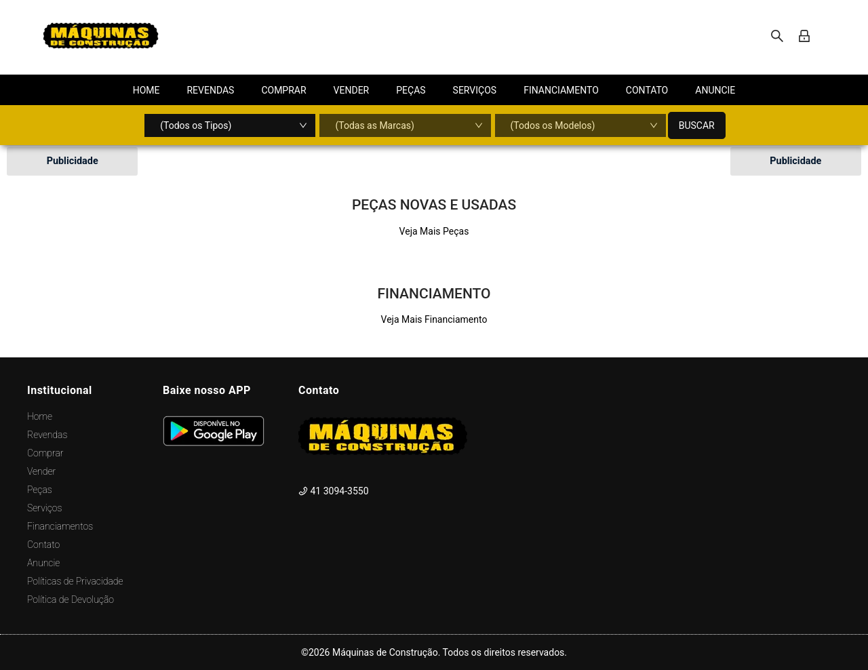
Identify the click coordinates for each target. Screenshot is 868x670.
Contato (43, 544)
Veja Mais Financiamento (434, 319)
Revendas (47, 434)
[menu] (434, 90)
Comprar (45, 453)
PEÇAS (410, 90)
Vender (41, 471)
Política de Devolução (70, 599)
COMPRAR (283, 90)
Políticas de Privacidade (75, 581)
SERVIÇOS (475, 90)
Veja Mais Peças (434, 231)
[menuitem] (146, 90)
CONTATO (647, 90)
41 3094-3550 (333, 491)
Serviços (44, 507)
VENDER (352, 90)
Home (39, 416)
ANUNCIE (715, 90)
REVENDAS (210, 90)
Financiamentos (60, 526)
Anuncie (43, 562)
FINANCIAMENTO (561, 90)
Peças (39, 489)
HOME (146, 90)
